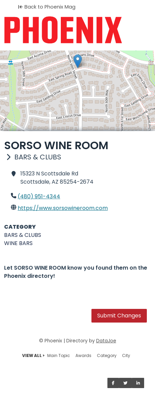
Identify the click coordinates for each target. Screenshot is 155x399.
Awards (83, 355)
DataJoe (106, 341)
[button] (77, 61)
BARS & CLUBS (22, 235)
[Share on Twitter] (125, 383)
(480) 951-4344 (39, 196)
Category (107, 355)
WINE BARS (18, 243)
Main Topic (58, 355)
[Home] (77, 30)
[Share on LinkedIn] (138, 383)
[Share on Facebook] (113, 383)
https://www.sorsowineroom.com (63, 208)
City (126, 355)
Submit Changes (119, 315)
